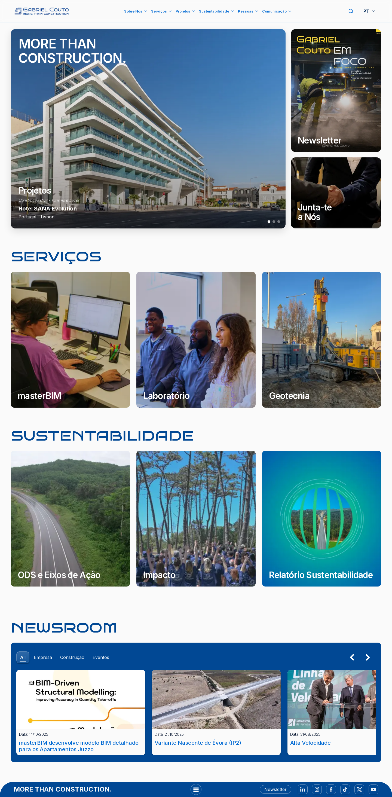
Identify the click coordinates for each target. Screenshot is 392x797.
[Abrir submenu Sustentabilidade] (232, 11)
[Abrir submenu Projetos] (193, 11)
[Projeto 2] (273, 221)
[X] (359, 789)
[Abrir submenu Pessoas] (257, 11)
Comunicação (274, 11)
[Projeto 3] (278, 221)
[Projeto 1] (269, 221)
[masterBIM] (70, 340)
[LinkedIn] (303, 789)
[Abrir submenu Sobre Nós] (145, 11)
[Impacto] (195, 519)
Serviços (159, 11)
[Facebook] (331, 789)
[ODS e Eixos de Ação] (70, 519)
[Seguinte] (368, 657)
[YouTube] (373, 789)
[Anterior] (352, 657)
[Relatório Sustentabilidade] (321, 519)
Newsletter (275, 789)
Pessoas (245, 11)
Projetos (183, 11)
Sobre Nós (133, 11)
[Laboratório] (195, 340)
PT (369, 11)
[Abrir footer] (196, 789)
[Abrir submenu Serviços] (170, 11)
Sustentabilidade (214, 11)
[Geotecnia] (321, 340)
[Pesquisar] (351, 11)
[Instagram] (317, 789)
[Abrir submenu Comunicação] (290, 11)
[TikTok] (345, 789)
